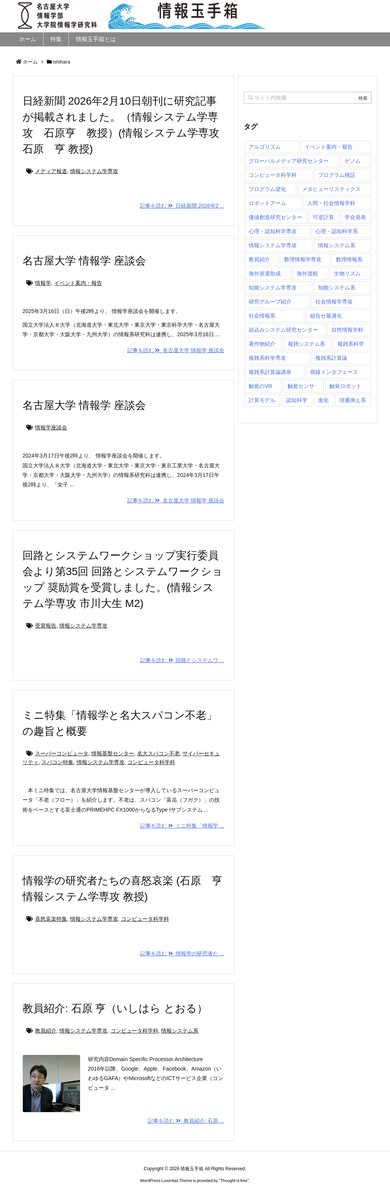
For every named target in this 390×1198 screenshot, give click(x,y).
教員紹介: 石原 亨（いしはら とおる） (115, 1008)
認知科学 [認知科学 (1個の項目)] (296, 400)
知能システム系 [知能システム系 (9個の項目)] (336, 287)
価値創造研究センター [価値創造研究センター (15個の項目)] (275, 217)
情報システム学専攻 (94, 171)
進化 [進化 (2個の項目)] (323, 400)
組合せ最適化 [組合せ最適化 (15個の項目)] (326, 316)
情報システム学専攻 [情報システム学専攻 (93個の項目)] (273, 245)
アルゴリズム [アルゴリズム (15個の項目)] (265, 147)
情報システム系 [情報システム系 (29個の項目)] (336, 245)
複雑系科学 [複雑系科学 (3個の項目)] (350, 344)
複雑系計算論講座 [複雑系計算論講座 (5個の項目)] (270, 372)
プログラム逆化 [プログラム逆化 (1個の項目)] (267, 189)
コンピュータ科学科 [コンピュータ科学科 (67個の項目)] (273, 175)
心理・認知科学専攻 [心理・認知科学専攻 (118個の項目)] (273, 231)
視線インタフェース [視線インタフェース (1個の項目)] (334, 372)
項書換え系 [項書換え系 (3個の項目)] (352, 400)
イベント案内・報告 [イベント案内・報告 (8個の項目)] (329, 147)
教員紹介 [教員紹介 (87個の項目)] (259, 259)
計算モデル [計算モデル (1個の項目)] (262, 400)
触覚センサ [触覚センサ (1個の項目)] (301, 386)
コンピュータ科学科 (151, 762)
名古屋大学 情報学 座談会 (84, 261)
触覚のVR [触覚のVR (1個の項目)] (260, 386)
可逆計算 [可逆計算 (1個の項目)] (323, 217)
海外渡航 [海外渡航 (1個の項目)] (307, 273)
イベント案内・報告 (78, 283)
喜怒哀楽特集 (51, 919)
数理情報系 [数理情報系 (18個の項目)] (349, 259)
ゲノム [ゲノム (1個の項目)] (353, 161)
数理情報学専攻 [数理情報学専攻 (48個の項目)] (302, 259)
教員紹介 (45, 1031)
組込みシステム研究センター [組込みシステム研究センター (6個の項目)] (283, 330)
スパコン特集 (58, 762)
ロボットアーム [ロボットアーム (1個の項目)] (267, 203)
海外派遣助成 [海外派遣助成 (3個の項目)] (265, 273)
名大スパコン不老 (158, 753)
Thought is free (233, 1180)
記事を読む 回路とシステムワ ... (182, 660)
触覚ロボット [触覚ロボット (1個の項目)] (345, 386)
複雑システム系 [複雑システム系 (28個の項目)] (306, 344)
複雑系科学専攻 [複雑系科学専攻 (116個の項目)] (267, 358)
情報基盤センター (112, 753)
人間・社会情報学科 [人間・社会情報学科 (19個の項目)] (331, 203)
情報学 (43, 283)
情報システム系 (179, 1031)
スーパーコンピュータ (61, 753)
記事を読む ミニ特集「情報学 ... (182, 826)
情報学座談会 (51, 427)
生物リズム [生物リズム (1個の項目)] (347, 273)
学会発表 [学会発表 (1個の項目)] (355, 217)
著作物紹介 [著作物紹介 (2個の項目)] (262, 344)
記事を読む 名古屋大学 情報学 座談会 (175, 350)
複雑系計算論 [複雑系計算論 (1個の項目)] (331, 358)
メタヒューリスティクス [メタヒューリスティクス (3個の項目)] (331, 189)
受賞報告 (45, 626)
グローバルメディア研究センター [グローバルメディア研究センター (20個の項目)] (289, 161)
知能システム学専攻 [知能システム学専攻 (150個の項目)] (273, 287)
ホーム (30, 62)
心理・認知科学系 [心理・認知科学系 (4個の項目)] (336, 231)
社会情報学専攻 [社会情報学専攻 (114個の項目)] (334, 302)
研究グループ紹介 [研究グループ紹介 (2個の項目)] (270, 302)
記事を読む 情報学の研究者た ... (182, 953)
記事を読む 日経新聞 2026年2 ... (182, 206)
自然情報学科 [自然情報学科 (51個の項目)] (347, 330)
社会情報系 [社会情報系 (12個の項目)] (262, 316)
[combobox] (308, 98)
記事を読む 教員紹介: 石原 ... (186, 1121)
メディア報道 (51, 171)
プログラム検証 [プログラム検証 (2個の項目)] (336, 175)
